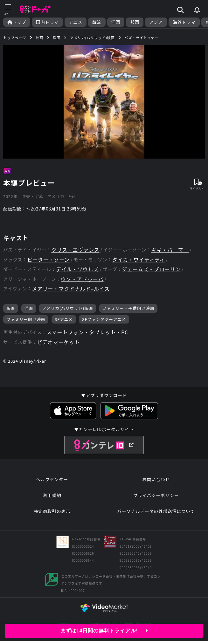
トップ (16, 22)
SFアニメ (64, 319)
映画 (10, 308)
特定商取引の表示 (52, 511)
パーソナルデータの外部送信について (156, 511)
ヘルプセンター (52, 479)
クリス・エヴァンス (75, 249)
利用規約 (52, 495)
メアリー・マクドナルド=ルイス (70, 288)
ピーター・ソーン (48, 259)
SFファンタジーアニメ (104, 319)
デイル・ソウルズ (77, 269)
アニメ (75, 22)
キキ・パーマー (170, 249)
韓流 (96, 22)
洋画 (116, 22)
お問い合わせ (156, 479)
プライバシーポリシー (156, 495)
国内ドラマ (47, 22)
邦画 (134, 22)
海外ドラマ (184, 22)
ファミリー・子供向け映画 (128, 308)
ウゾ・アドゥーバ (82, 279)
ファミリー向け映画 (25, 319)
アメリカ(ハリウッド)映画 (67, 308)
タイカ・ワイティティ (138, 259)
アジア (156, 22)
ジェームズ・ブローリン (151, 269)
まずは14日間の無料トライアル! (104, 630)
